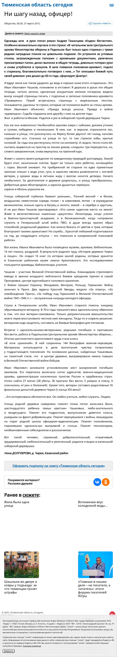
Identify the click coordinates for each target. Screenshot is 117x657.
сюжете (30, 495)
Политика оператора (32, 646)
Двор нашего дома (34, 33)
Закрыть (8, 650)
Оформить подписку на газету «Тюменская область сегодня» (58, 466)
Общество (10, 23)
